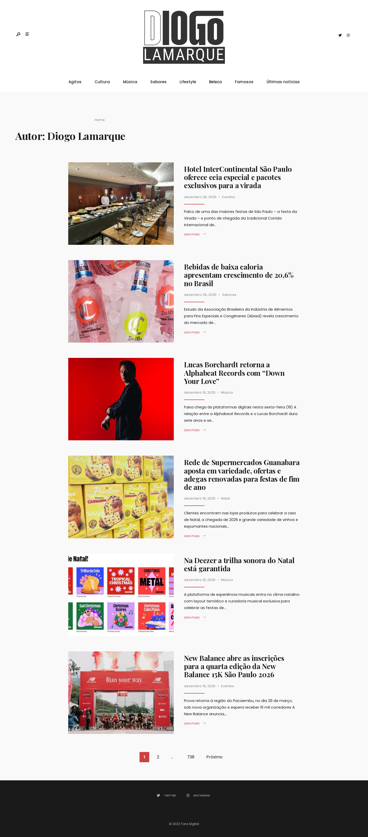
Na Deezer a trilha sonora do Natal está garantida (239, 564)
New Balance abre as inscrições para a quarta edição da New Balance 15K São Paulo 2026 (234, 666)
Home (100, 119)
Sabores (158, 81)
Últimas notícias (283, 81)
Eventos (228, 197)
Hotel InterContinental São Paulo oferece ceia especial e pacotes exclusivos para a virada (238, 177)
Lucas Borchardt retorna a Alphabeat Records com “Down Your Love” (234, 372)
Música (130, 81)
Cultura (102, 81)
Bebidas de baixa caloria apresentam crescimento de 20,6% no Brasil (238, 275)
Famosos (244, 81)
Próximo (214, 757)
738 (190, 757)
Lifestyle (188, 81)
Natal (225, 498)
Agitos (75, 81)
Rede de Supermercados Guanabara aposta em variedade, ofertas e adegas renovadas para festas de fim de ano (242, 474)
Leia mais (195, 234)
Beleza (215, 81)
